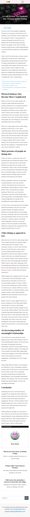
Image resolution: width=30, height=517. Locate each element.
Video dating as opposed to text (9, 85)
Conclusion (5, 89)
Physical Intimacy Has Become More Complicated (14, 81)
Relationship (6, 426)
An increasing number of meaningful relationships (14, 87)
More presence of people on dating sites (11, 83)
